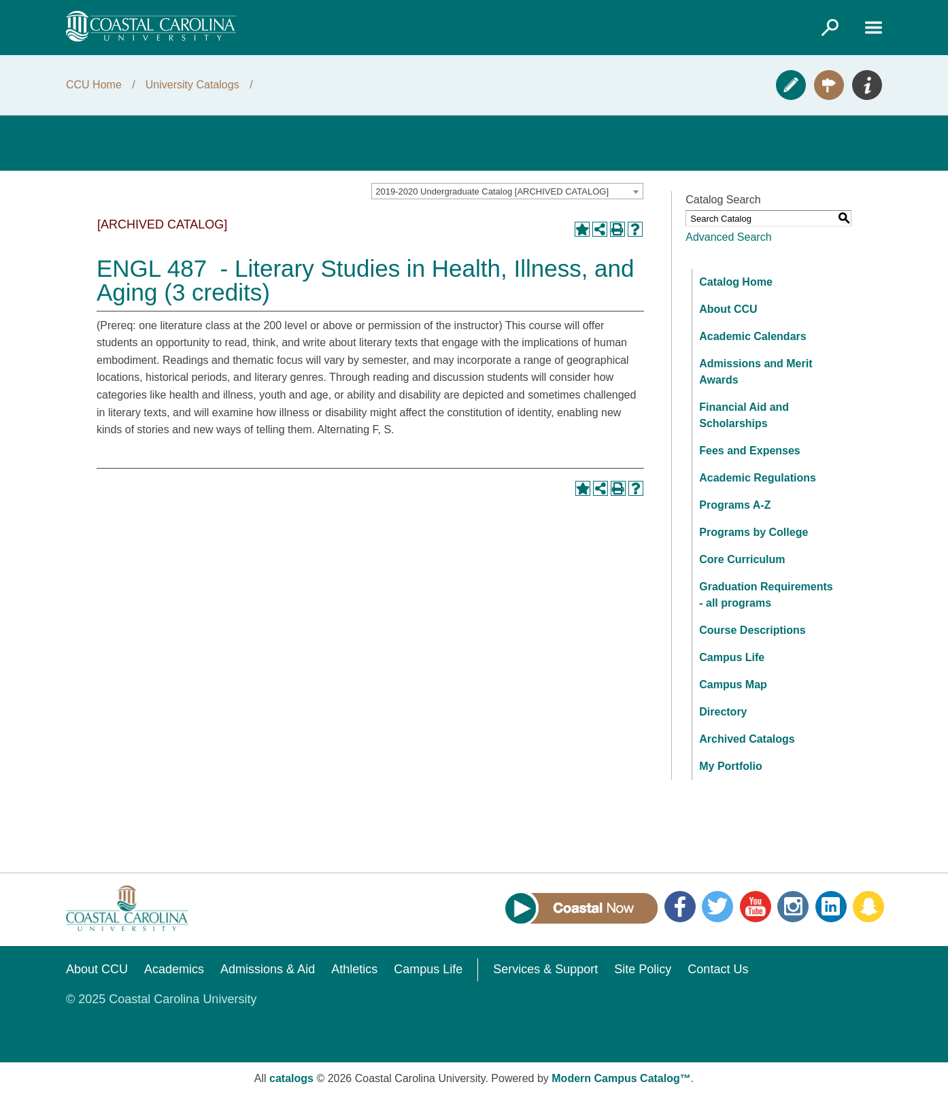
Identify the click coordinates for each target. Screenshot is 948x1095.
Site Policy (642, 969)
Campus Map (733, 684)
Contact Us (718, 969)
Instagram (793, 906)
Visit (829, 85)
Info (867, 85)
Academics (174, 969)
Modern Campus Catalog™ (621, 1078)
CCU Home (94, 84)
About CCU (728, 309)
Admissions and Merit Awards (755, 372)
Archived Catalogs (746, 739)
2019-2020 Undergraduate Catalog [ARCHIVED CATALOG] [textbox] (492, 191)
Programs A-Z (735, 505)
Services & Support (545, 969)
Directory (723, 712)
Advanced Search (728, 237)
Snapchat (868, 906)
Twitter (717, 906)
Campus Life (731, 657)
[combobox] (507, 191)
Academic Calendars (752, 336)
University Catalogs (192, 84)
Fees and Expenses (749, 450)
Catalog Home (736, 282)
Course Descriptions (752, 630)
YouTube (755, 906)
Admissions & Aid (267, 969)
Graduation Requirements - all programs (765, 595)
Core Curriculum (742, 559)
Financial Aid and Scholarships (744, 415)
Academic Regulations (757, 478)
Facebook (680, 906)
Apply (791, 85)
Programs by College (753, 532)
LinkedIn (831, 906)
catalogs (291, 1078)
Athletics (354, 969)
